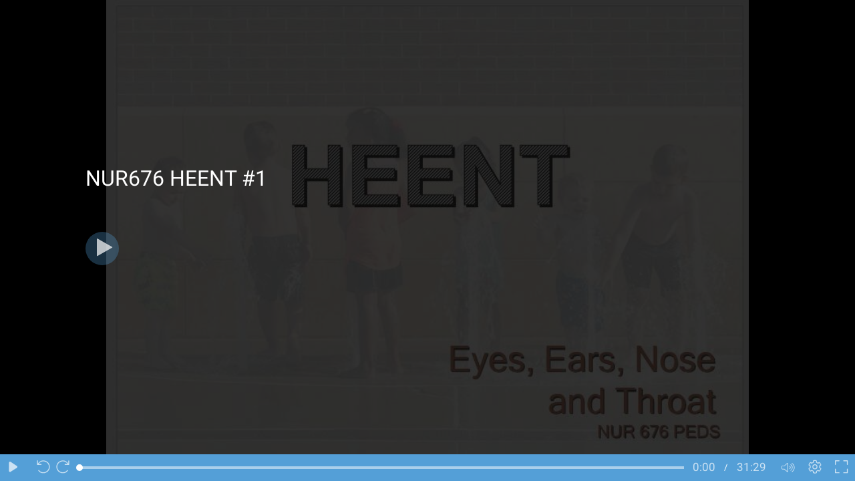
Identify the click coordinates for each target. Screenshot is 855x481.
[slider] (381, 467)
